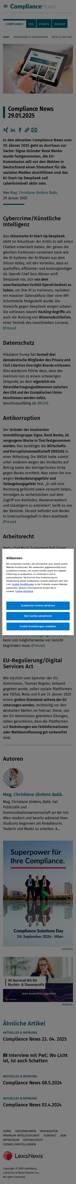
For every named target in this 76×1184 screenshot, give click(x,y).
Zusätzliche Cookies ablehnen (38, 605)
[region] (38, 592)
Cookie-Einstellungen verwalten (38, 626)
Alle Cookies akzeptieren (38, 616)
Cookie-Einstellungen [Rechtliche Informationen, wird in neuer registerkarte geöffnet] (23, 584)
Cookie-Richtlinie (24, 591)
